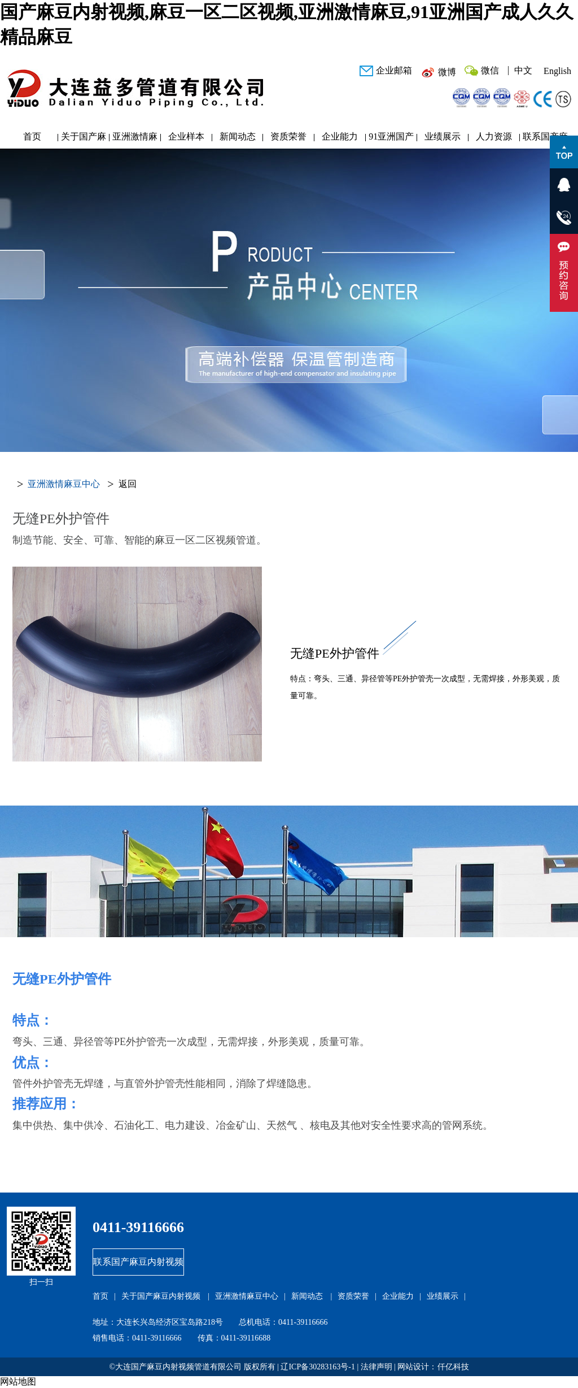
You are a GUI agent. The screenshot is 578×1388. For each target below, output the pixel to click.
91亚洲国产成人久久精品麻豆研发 (391, 139)
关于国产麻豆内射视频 (83, 139)
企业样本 (186, 136)
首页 (32, 136)
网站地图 (18, 1381)
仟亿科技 (453, 1367)
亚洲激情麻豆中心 (134, 139)
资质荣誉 (288, 136)
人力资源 (494, 136)
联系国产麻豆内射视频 (545, 139)
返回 (128, 484)
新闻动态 (238, 136)
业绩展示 (442, 136)
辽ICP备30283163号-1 (317, 1367)
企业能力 (340, 136)
